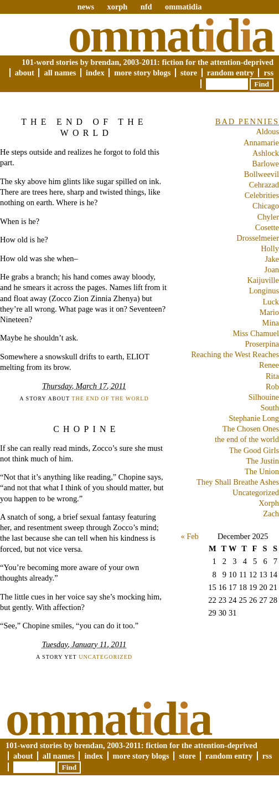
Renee (269, 364)
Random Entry (230, 72)
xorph (117, 6)
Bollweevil (261, 174)
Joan (272, 269)
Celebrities (262, 195)
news (86, 6)
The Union (262, 471)
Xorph (269, 503)
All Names (60, 72)
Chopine (86, 429)
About (24, 72)
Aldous (267, 131)
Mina (270, 322)
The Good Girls (254, 450)
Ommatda (170, 35)
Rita (272, 376)
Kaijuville (263, 280)
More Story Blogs (142, 72)
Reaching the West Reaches (235, 354)
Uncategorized (105, 657)
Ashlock (265, 153)
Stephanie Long (254, 418)
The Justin (262, 460)
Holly (270, 248)
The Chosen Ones (251, 428)
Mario (269, 312)
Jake (272, 259)
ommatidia (183, 6)
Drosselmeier (257, 237)
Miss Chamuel (255, 333)
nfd (146, 6)
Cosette (267, 227)
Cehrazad (264, 184)
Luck (270, 301)
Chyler (268, 216)
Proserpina (262, 343)
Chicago (265, 205)
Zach (271, 513)
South (269, 407)
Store (188, 72)
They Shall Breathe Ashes (238, 481)
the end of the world (109, 398)
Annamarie (261, 142)
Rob (272, 386)
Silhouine (264, 397)
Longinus (264, 290)
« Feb (189, 536)
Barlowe (265, 163)
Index (95, 72)
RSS (268, 72)
